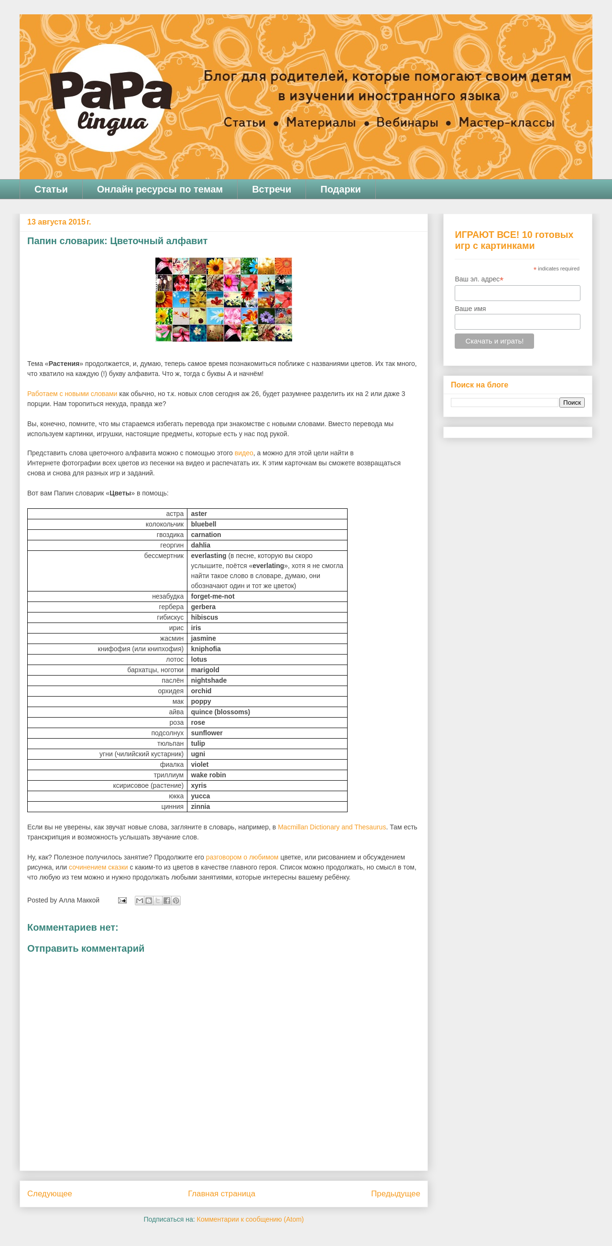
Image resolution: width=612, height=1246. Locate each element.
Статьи (51, 189)
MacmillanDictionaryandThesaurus (332, 827)
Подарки (340, 189)
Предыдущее (395, 1193)
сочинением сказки (98, 867)
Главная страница (221, 1193)
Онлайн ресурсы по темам (160, 189)
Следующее (49, 1193)
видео (244, 453)
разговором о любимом (242, 857)
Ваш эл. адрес (479, 279)
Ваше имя (470, 308)
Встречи (271, 189)
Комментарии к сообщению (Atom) (250, 1219)
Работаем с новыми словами (72, 393)
